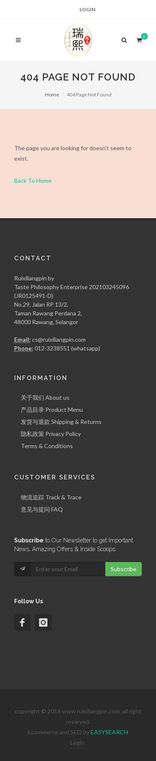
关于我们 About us (45, 397)
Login (87, 9)
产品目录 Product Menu (52, 409)
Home (52, 94)
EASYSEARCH (109, 732)
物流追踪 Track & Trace (51, 497)
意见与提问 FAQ (42, 509)
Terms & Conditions (47, 445)
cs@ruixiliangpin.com (59, 339)
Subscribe (123, 568)
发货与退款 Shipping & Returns (61, 421)
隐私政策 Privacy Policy (51, 433)
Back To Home (33, 180)
